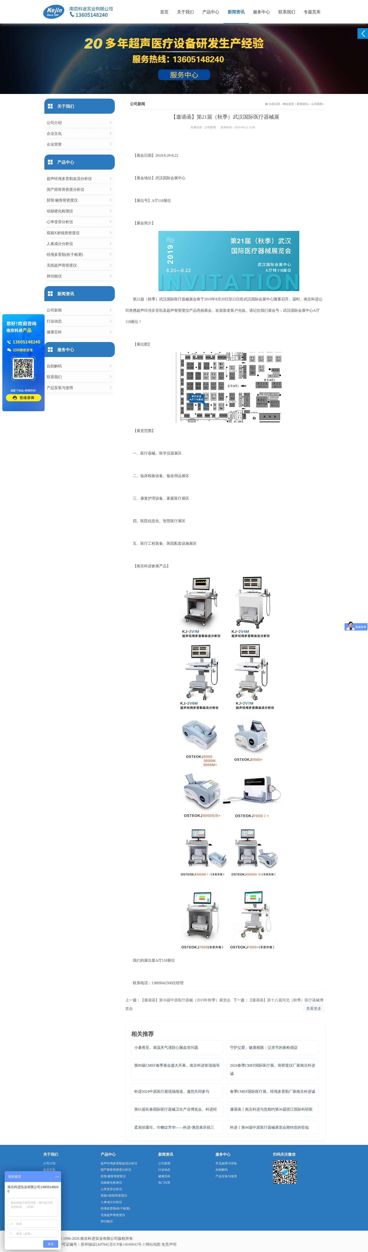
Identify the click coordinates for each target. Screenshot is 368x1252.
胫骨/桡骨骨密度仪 (62, 200)
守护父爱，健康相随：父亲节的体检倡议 (264, 1047)
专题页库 (312, 12)
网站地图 (153, 1244)
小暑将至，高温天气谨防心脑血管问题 (166, 1047)
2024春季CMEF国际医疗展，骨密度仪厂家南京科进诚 (272, 1069)
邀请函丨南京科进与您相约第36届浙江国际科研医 (271, 1109)
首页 (164, 12)
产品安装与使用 (60, 387)
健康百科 (54, 331)
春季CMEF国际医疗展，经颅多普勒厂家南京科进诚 (272, 1091)
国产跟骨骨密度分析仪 (65, 189)
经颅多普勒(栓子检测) (65, 254)
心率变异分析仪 (60, 221)
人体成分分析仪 (60, 243)
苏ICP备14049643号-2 (127, 1244)
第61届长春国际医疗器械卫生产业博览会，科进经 (175, 1109)
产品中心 (210, 12)
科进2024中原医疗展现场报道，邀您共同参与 (171, 1091)
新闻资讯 (236, 12)
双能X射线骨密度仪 (63, 232)
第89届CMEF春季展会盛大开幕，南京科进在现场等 (177, 1065)
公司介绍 (54, 122)
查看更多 (313, 1008)
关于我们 (185, 12)
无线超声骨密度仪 (62, 265)
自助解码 (54, 366)
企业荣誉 (54, 144)
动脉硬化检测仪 (60, 211)
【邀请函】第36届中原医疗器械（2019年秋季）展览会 (185, 1000)
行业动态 (54, 321)
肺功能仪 (54, 276)
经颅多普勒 (153, 310)
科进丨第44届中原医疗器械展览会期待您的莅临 (269, 1127)
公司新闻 (316, 104)
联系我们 (286, 12)
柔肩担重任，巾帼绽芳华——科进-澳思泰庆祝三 (174, 1127)
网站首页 (288, 104)
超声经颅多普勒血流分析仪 (69, 178)
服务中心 (261, 12)
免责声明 (168, 1244)
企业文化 (54, 133)
